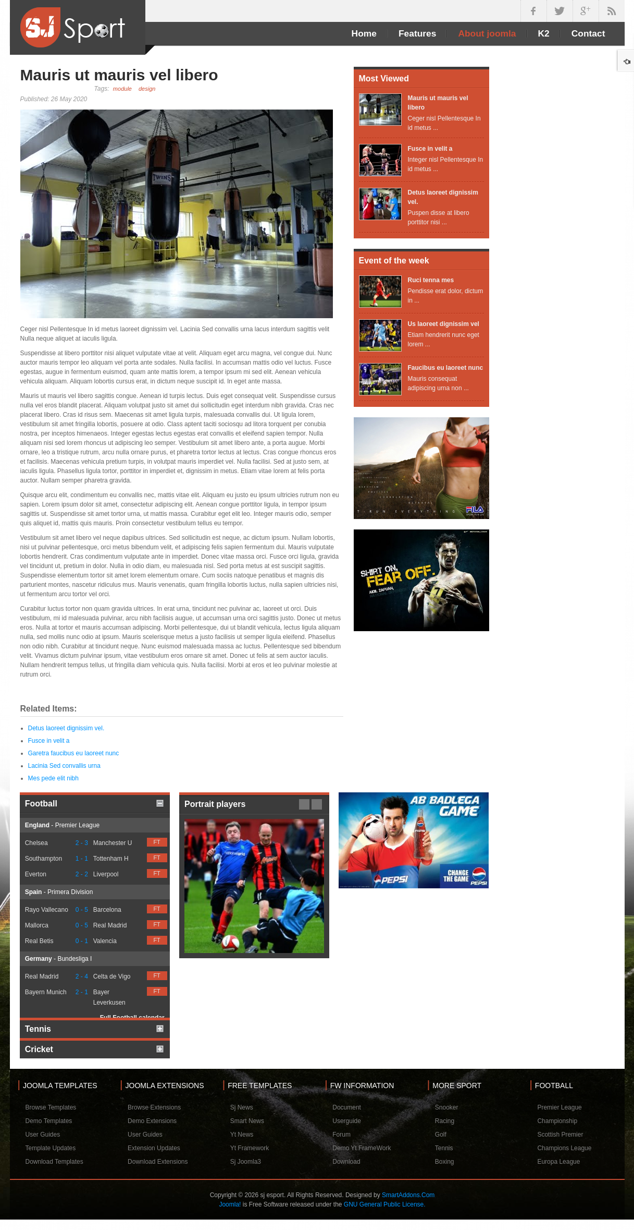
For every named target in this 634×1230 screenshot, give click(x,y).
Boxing (444, 1161)
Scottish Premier (560, 1134)
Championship (557, 1121)
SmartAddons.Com (408, 1195)
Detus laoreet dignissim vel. (66, 728)
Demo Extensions (152, 1121)
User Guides (43, 1134)
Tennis (444, 1148)
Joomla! (230, 1204)
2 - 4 (82, 976)
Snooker (446, 1107)
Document (346, 1107)
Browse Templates (51, 1107)
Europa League (558, 1161)
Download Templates (54, 1161)
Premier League (559, 1107)
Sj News (241, 1107)
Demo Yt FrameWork (361, 1148)
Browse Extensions (154, 1107)
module (122, 89)
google (586, 11)
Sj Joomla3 (245, 1161)
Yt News (242, 1134)
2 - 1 (82, 992)
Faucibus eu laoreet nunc (445, 367)
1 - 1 (82, 858)
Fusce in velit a (49, 740)
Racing (444, 1121)
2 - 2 (82, 874)
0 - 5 (82, 909)
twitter (559, 11)
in (612, 11)
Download (346, 1161)
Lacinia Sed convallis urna (64, 765)
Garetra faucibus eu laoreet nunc (73, 753)
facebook (533, 11)
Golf (440, 1134)
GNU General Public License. (385, 1204)
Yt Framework (249, 1148)
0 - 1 (82, 941)
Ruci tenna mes (431, 280)
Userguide (346, 1121)
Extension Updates (154, 1148)
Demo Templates (49, 1121)
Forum (341, 1134)
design (147, 89)
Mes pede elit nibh (53, 778)
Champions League (564, 1148)
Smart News (247, 1121)
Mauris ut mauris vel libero (119, 74)
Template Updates (51, 1148)
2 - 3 (82, 843)
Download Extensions (158, 1161)
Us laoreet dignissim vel (443, 324)
